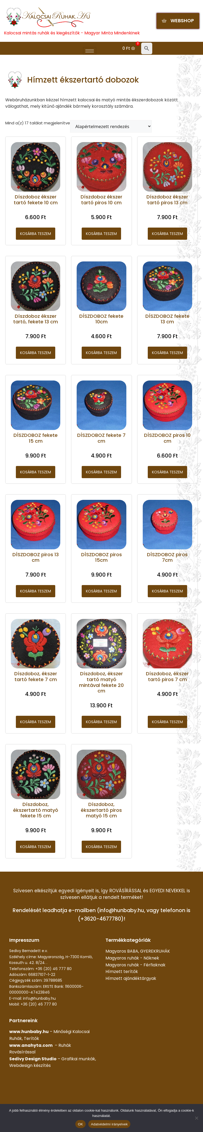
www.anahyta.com (31, 1045)
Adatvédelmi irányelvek (109, 1124)
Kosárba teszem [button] (35, 233)
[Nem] (196, 1118)
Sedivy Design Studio (33, 1059)
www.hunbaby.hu (29, 1032)
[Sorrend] (111, 126)
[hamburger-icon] (89, 51)
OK (80, 1124)
